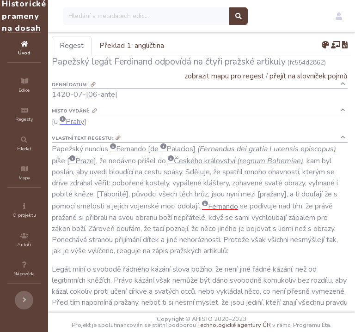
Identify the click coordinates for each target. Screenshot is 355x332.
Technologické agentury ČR (281, 319)
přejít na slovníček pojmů (308, 76)
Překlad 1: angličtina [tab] (187, 46)
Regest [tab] (127, 46)
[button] (339, 16)
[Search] (201, 16)
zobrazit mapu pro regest (224, 76)
